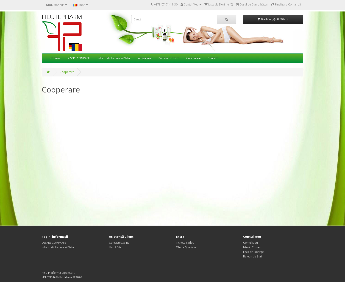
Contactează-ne (119, 243)
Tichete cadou (185, 243)
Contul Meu (250, 243)
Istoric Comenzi (253, 247)
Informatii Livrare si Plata (114, 58)
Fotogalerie (144, 58)
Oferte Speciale (186, 247)
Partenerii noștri (169, 58)
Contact (213, 58)
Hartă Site (115, 247)
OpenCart (68, 273)
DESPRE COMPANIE (79, 58)
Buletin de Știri (252, 256)
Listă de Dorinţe (253, 252)
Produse (54, 58)
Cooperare (193, 58)
